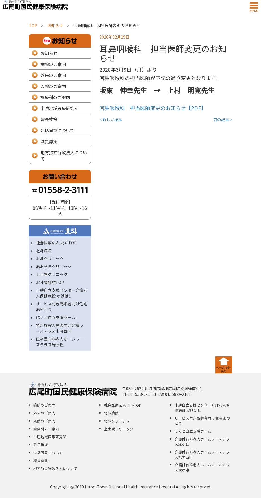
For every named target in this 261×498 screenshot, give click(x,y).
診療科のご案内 (55, 97)
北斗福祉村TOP (50, 282)
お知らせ (48, 53)
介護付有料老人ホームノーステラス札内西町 (202, 454)
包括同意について (57, 130)
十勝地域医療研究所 (59, 108)
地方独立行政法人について (63, 155)
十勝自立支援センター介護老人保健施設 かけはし (61, 293)
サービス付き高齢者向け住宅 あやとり (202, 420)
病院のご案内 (53, 64)
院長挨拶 (48, 119)
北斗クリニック (50, 258)
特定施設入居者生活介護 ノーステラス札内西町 (60, 328)
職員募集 (48, 141)
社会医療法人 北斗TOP (56, 242)
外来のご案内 (53, 75)
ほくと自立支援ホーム (55, 317)
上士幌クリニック (52, 274)
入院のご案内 (53, 86)
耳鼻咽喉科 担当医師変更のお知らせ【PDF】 (152, 108)
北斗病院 (44, 250)
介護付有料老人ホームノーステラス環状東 (202, 467)
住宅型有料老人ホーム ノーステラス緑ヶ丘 (60, 341)
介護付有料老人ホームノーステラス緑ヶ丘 (202, 441)
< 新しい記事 (110, 119)
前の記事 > (222, 119)
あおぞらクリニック (53, 266)
